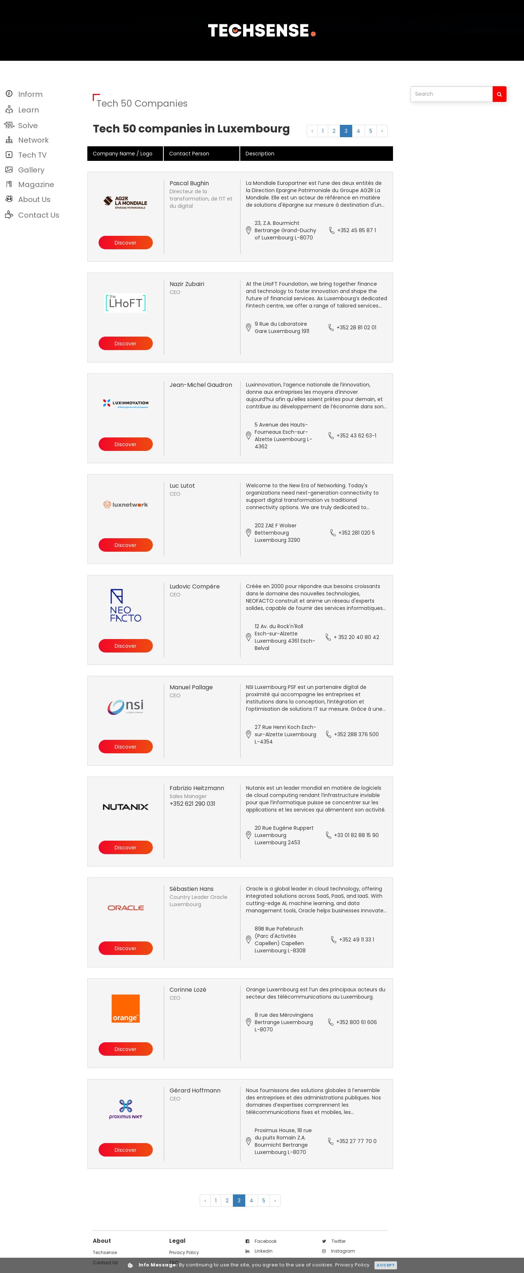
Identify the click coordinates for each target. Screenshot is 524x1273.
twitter (334, 1241)
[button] (44, 94)
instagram (338, 1251)
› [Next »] (382, 131)
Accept (386, 1265)
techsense (105, 1252)
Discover (125, 243)
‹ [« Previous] (312, 131)
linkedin (259, 1251)
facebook (261, 1241)
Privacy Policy (184, 1252)
